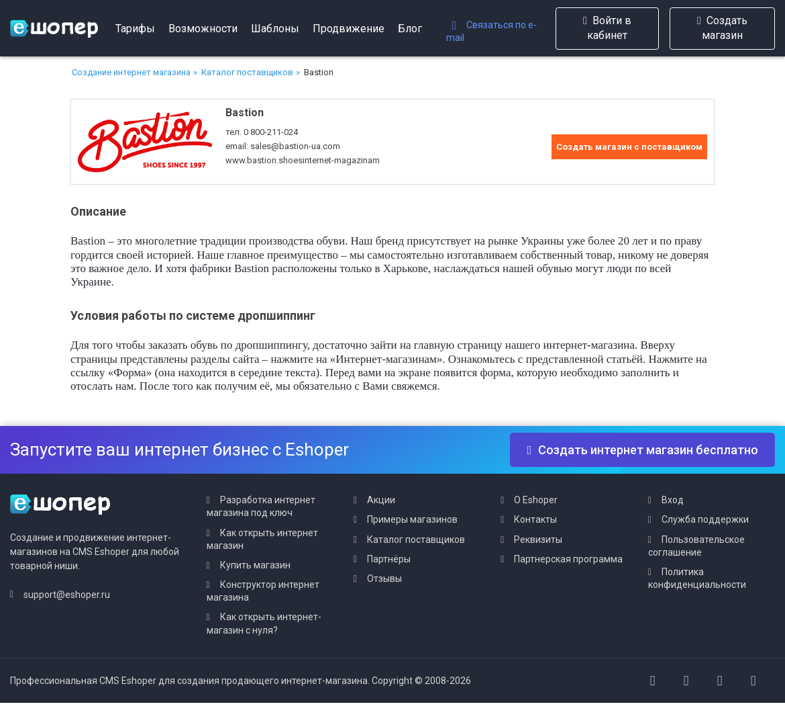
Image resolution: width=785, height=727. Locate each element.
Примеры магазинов (412, 519)
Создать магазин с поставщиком (629, 147)
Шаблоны (275, 28)
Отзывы (384, 578)
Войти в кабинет (607, 28)
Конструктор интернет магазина (263, 591)
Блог (410, 28)
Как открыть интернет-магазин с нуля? (264, 623)
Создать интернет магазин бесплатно (642, 450)
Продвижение (348, 28)
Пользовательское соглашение (696, 546)
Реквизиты (538, 539)
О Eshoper (536, 500)
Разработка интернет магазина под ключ (261, 506)
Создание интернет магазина (131, 72)
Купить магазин (255, 565)
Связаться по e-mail (491, 31)
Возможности (203, 28)
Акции (381, 500)
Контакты (535, 519)
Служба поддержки (705, 519)
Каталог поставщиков (247, 72)
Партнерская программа (568, 559)
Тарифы (135, 28)
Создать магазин (722, 28)
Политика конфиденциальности (697, 578)
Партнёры (389, 559)
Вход (673, 500)
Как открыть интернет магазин (262, 539)
